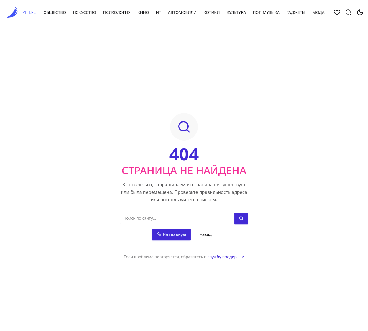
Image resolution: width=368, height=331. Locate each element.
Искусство (84, 12)
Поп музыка (266, 12)
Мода (318, 12)
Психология (117, 12)
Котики (212, 12)
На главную (171, 234)
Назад (205, 234)
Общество (54, 12)
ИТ (158, 12)
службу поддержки (225, 256)
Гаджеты (296, 12)
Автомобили (182, 12)
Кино (143, 12)
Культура (236, 12)
